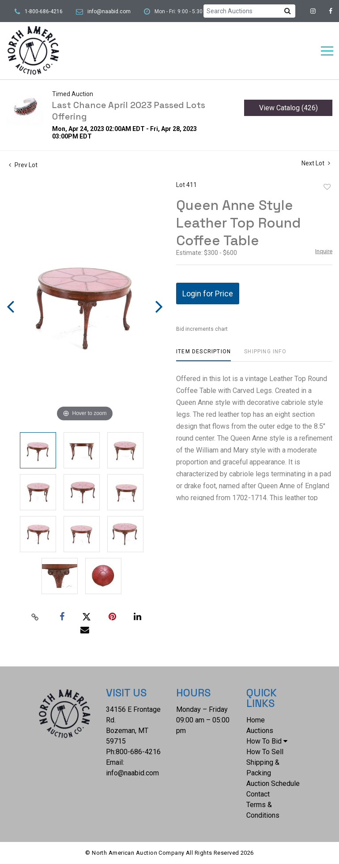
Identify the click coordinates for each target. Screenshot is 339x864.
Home (255, 720)
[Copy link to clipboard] (35, 617)
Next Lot (315, 163)
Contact (258, 794)
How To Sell (264, 752)
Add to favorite (327, 187)
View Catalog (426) (288, 108)
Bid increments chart (202, 329)
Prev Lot (23, 164)
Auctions (259, 730)
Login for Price (207, 293)
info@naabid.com (109, 11)
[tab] (203, 354)
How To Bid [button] (266, 741)
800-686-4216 (138, 752)
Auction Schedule (273, 783)
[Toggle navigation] (327, 50)
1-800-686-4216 (44, 11)
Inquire (323, 251)
